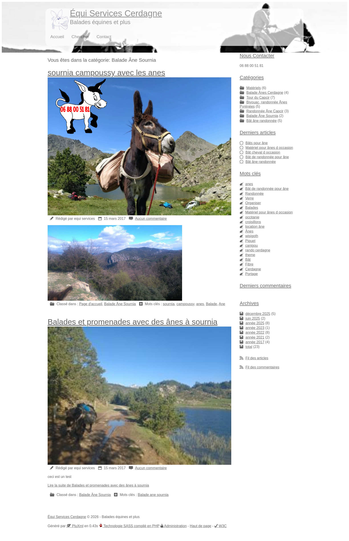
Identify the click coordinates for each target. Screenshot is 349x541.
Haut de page (200, 526)
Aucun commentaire (151, 218)
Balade (211, 304)
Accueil (57, 36)
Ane (222, 304)
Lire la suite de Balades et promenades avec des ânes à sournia (98, 485)
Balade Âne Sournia (120, 304)
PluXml (77, 526)
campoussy (185, 304)
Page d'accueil (90, 304)
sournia (168, 304)
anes (200, 304)
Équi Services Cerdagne (116, 13)
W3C (222, 526)
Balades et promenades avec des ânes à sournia (132, 321)
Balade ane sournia (153, 495)
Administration (175, 526)
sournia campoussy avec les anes (106, 72)
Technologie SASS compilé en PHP (129, 526)
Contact (104, 36)
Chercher (80, 36)
